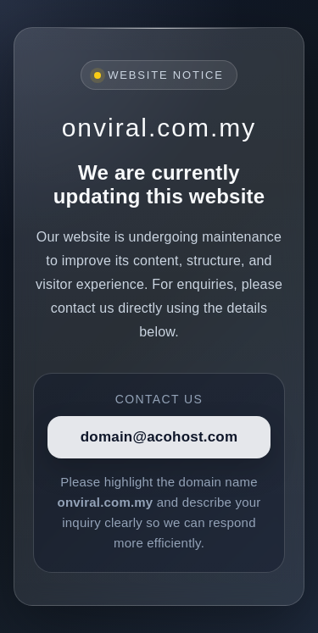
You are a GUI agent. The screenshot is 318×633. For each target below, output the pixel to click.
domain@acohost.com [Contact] (159, 437)
